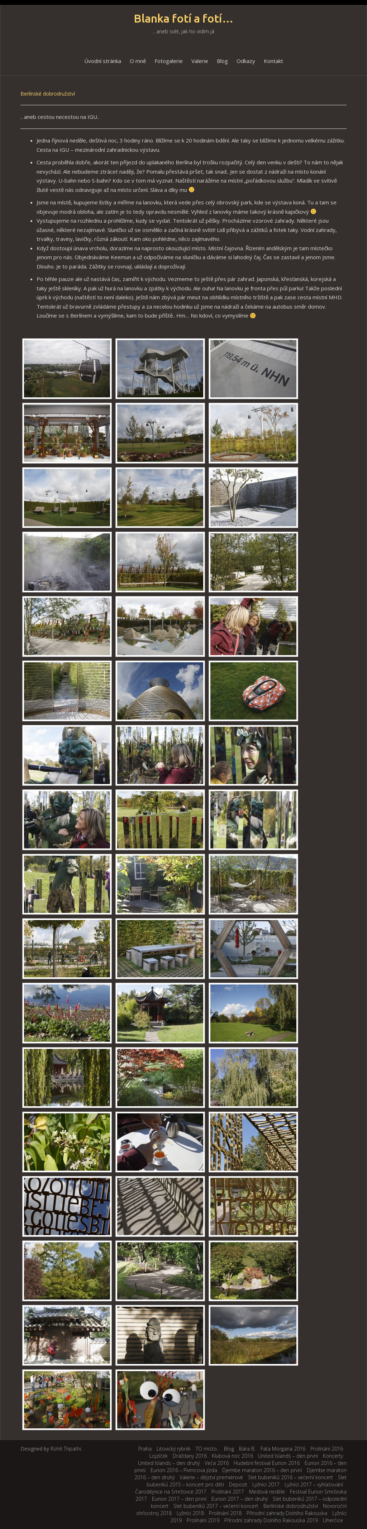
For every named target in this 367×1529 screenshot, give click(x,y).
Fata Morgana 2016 (283, 1448)
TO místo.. (207, 1448)
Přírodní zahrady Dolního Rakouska (287, 1513)
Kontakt (273, 60)
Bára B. (247, 1448)
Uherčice (333, 1520)
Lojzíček (158, 1455)
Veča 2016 (217, 1463)
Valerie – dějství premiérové (211, 1477)
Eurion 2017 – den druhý (239, 1498)
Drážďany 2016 (190, 1455)
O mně (138, 60)
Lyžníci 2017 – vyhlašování (314, 1484)
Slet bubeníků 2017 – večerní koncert (215, 1506)
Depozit (238, 1484)
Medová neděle (267, 1491)
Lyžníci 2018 (190, 1513)
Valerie (199, 60)
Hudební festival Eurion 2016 (267, 1463)
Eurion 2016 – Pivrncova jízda (184, 1470)
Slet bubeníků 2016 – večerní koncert (290, 1477)
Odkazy (246, 60)
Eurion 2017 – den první (179, 1498)
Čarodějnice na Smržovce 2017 (170, 1491)
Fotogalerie (168, 60)
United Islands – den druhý (169, 1463)
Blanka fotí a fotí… (184, 18)
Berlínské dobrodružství (290, 1506)
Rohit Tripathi (66, 1448)
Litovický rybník (174, 1448)
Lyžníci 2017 (266, 1484)
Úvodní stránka (102, 60)
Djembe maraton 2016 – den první (262, 1470)
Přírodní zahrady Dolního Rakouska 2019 (271, 1520)
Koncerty (333, 1455)
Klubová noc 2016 (232, 1455)
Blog (222, 60)
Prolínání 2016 (326, 1448)
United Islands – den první (288, 1455)
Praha (145, 1448)
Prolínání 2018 (225, 1513)
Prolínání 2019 (203, 1520)
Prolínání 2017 (227, 1491)
